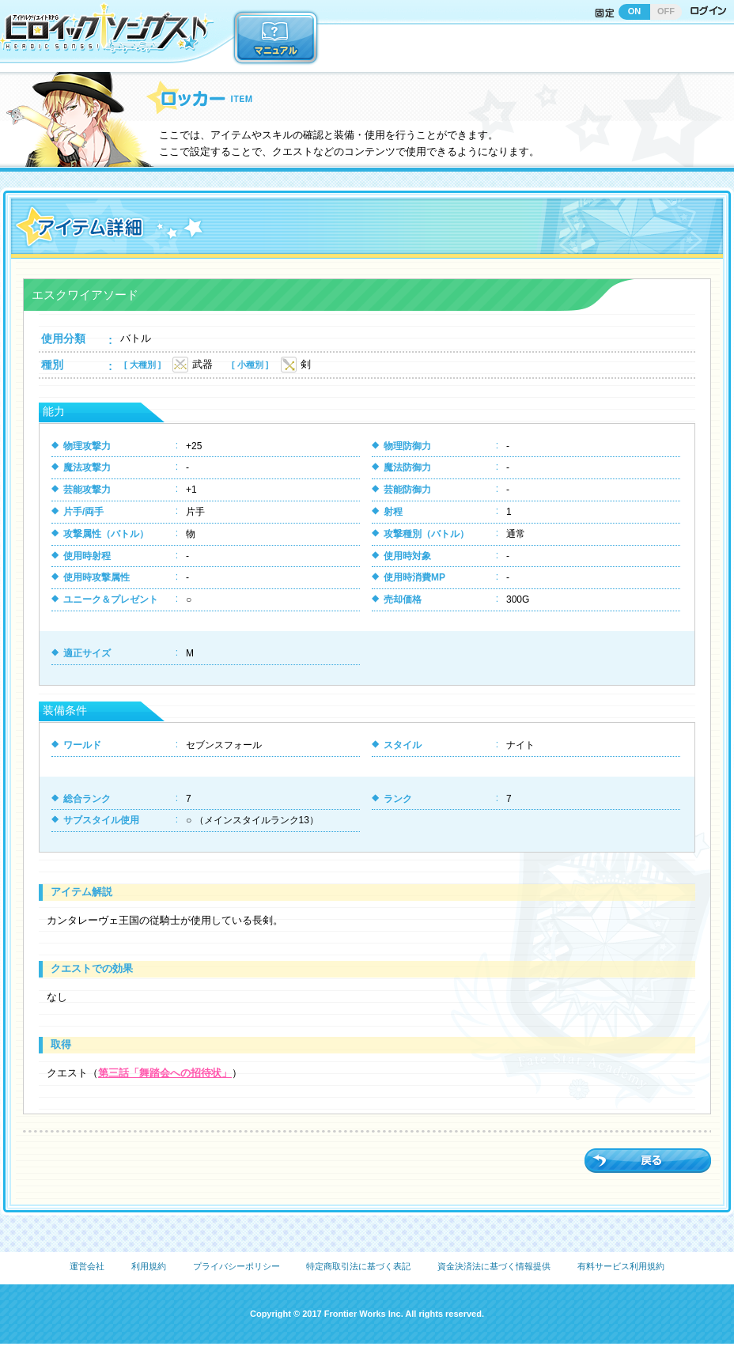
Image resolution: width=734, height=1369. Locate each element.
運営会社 (87, 1266)
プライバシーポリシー (236, 1266)
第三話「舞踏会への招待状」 (165, 1073)
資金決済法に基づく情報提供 (493, 1266)
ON (634, 11)
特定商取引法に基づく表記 (358, 1266)
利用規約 (148, 1266)
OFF (666, 11)
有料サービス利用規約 (620, 1266)
